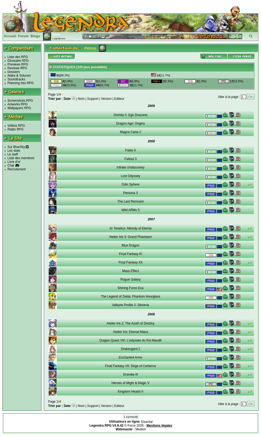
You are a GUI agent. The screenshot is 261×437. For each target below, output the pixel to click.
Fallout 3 (130, 159)
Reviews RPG (17, 68)
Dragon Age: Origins (130, 123)
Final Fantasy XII (130, 262)
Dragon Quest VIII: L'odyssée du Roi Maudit (130, 340)
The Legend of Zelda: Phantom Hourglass (130, 296)
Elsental (147, 422)
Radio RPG (15, 129)
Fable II (130, 150)
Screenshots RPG (20, 100)
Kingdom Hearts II (130, 391)
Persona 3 (130, 193)
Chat (10, 165)
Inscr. (63, 38)
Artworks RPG (17, 104)
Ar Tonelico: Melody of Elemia (130, 228)
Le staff (12, 154)
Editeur (119, 99)
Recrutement (16, 169)
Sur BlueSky (18, 147)
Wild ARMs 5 (130, 210)
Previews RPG (17, 64)
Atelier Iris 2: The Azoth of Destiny (131, 323)
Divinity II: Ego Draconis (130, 115)
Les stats (13, 150)
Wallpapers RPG (19, 108)
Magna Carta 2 (130, 132)
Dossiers (13, 72)
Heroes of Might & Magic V (131, 383)
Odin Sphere (130, 184)
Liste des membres (20, 158)
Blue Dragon (131, 245)
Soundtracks (16, 79)
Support (92, 99)
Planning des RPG (20, 83)
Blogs (35, 36)
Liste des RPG (17, 57)
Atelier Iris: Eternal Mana (130, 332)
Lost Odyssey (130, 176)
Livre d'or (13, 162)
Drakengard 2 (130, 349)
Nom (81, 99)
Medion (141, 429)
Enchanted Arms (130, 357)
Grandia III (130, 374)
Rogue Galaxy (130, 279)
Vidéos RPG (16, 125)
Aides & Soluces (19, 75)
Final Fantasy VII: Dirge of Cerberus (130, 366)
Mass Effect (130, 271)
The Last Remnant (130, 201)
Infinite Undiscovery (131, 167)
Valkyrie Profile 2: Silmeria (130, 305)
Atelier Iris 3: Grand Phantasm (130, 237)
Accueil (10, 36)
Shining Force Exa (130, 288)
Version (106, 99)
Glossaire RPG (18, 61)
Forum (23, 36)
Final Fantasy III (130, 254)
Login (55, 38)
